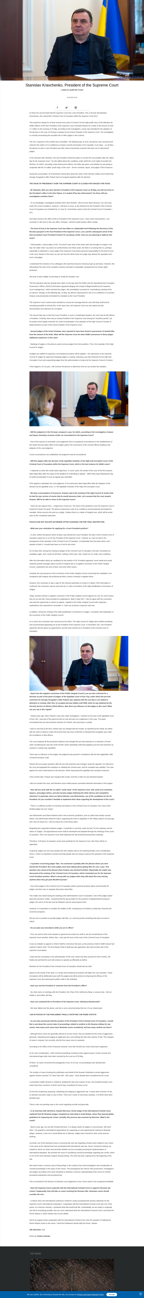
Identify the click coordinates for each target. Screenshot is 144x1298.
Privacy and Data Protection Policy (90, 1295)
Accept (112, 1295)
